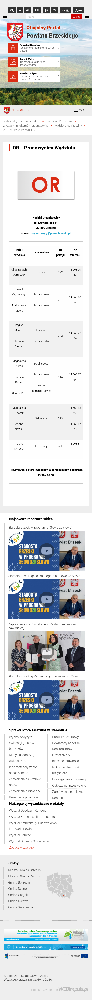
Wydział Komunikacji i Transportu (32, 817)
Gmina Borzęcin (19, 882)
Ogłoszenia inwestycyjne (69, 785)
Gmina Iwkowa (18, 901)
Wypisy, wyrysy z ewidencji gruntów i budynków (22, 743)
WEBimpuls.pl (73, 988)
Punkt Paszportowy (65, 737)
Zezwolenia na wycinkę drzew (25, 782)
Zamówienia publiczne (67, 792)
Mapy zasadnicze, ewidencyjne (21, 758)
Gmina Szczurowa (20, 907)
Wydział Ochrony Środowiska (29, 841)
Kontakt (57, 798)
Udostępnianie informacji (69, 779)
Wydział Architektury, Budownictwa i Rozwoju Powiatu (33, 826)
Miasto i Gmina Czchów (24, 876)
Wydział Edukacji (20, 835)
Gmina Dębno (17, 889)
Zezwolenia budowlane (25, 791)
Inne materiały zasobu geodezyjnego (24, 770)
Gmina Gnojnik (18, 895)
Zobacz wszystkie (21, 847)
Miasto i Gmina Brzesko (24, 870)
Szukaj (76, 16)
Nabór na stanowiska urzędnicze (66, 770)
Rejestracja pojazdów (23, 797)
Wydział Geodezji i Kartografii (29, 810)
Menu (80, 110)
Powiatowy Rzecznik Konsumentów (66, 746)
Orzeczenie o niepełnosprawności (66, 758)
